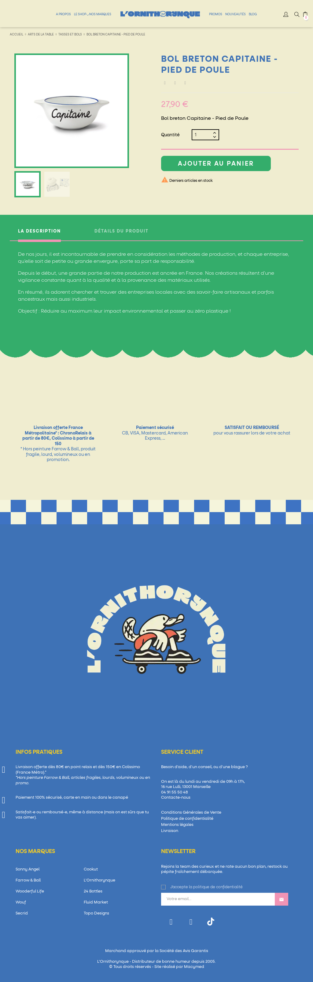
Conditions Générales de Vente (191, 813)
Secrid (22, 913)
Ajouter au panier (216, 164)
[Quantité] (203, 135)
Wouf (21, 902)
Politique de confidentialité (187, 819)
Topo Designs (96, 913)
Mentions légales (177, 825)
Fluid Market (96, 902)
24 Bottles (93, 891)
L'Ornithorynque (99, 880)
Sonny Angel (27, 869)
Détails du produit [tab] (121, 231)
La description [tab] (39, 231)
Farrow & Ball (28, 880)
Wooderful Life (30, 891)
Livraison (169, 831)
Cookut (91, 869)
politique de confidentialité (218, 887)
